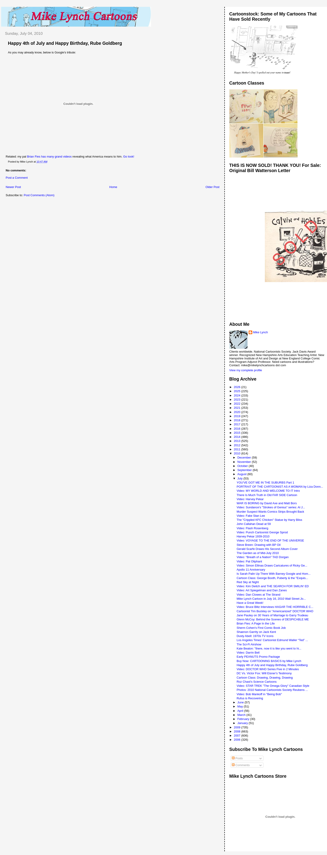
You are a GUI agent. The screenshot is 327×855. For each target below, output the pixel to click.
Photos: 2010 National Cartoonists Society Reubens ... (272, 690)
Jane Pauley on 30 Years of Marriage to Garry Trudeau (272, 615)
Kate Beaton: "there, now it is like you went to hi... (269, 648)
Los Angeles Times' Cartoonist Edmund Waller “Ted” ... (272, 640)
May (240, 706)
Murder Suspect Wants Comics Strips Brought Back (270, 511)
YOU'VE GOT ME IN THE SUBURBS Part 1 (265, 482)
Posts (237, 758)
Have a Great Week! (250, 602)
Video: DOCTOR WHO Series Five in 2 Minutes (268, 669)
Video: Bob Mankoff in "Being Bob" (259, 694)
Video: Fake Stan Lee (251, 515)
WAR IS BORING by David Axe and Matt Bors (267, 503)
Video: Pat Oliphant (249, 561)
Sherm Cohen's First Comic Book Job (261, 627)
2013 (237, 441)
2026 (237, 387)
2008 (237, 731)
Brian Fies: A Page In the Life (256, 623)
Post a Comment (17, 177)
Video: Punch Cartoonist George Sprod (262, 532)
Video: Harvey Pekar (250, 499)
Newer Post (13, 187)
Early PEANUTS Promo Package (258, 656)
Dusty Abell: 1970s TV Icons (255, 636)
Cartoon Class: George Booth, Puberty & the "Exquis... (272, 578)
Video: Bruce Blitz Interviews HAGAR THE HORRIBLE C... (275, 607)
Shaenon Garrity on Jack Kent (256, 632)
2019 (237, 416)
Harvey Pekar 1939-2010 (253, 536)
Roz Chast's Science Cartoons (257, 681)
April (240, 710)
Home (113, 187)
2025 (237, 391)
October (243, 466)
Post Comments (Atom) (39, 195)
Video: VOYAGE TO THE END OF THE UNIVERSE (270, 540)
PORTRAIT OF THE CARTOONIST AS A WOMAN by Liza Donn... (280, 486)
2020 (237, 412)
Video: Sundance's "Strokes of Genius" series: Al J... (271, 507)
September (245, 470)
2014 (237, 437)
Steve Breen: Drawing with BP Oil (258, 545)
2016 (237, 428)
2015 (237, 432)
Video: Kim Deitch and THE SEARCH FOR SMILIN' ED (273, 586)
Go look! (128, 156)
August (242, 474)
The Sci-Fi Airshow (249, 644)
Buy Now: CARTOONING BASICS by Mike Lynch (269, 661)
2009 (237, 727)
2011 (237, 449)
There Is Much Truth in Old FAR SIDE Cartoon (267, 495)
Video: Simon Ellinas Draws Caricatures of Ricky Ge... (272, 565)
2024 (237, 395)
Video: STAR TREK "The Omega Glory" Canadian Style (273, 685)
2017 (237, 424)
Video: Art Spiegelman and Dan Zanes (262, 590)
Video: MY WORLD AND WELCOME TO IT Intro (268, 490)
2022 (237, 403)
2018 (237, 420)
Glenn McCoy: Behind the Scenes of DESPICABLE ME (273, 619)
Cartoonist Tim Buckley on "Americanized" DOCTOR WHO (275, 611)
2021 (237, 407)
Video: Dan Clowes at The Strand (258, 594)
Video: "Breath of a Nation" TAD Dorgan (263, 557)
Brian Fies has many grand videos (49, 156)
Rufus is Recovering (250, 698)
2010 (237, 453)
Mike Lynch (260, 332)
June (241, 702)
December (244, 457)
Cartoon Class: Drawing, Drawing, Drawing (265, 677)
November (244, 462)
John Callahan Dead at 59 (254, 524)
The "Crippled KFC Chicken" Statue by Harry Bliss (269, 520)
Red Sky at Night (248, 582)
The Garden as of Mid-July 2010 (258, 553)
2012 (237, 445)
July (240, 478)
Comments (241, 765)
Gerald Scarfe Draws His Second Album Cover (267, 549)
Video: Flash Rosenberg (252, 528)
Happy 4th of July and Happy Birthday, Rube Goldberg (65, 43)
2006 (237, 739)
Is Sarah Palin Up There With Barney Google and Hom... (274, 573)
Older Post (212, 187)
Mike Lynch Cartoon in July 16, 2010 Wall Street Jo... (271, 598)
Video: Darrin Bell (248, 652)
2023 (237, 399)
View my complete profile (245, 370)
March (241, 715)
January (243, 723)
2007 (237, 735)
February (243, 719)
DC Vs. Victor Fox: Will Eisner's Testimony (264, 673)
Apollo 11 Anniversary (251, 569)
